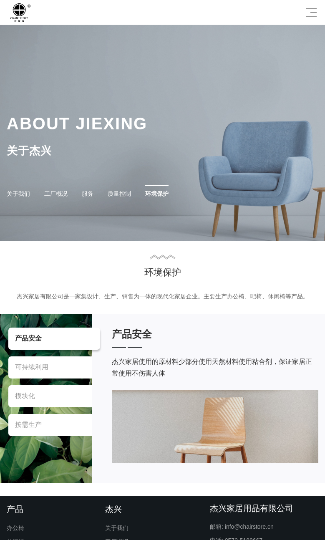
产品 (15, 509)
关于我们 (18, 193)
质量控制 (119, 193)
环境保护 (157, 193)
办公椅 (15, 528)
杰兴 (113, 509)
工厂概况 (56, 193)
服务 (87, 193)
